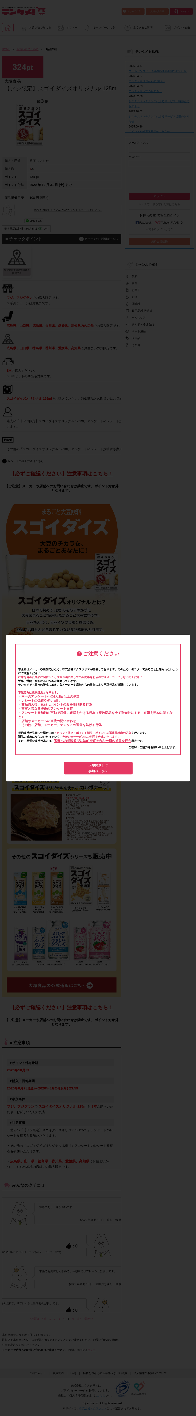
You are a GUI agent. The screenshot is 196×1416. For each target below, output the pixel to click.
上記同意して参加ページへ (98, 768)
